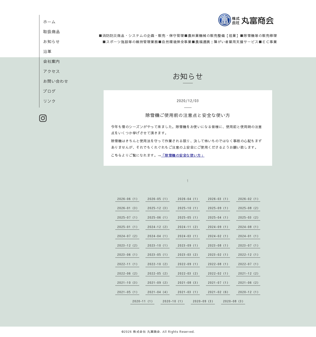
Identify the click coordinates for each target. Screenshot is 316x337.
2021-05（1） (128, 292)
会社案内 (51, 61)
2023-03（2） (189, 254)
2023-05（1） (158, 254)
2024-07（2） (128, 236)
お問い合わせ (55, 81)
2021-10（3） (128, 282)
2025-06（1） (158, 217)
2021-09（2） (158, 282)
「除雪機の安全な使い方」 (182, 155)
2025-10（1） (189, 208)
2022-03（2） (189, 273)
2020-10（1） (174, 301)
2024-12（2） (158, 227)
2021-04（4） (158, 292)
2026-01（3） (128, 208)
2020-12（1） (249, 292)
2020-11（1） (143, 301)
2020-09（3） (204, 301)
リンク (49, 101)
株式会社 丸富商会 (146, 332)
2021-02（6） (219, 292)
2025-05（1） (189, 217)
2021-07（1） (219, 282)
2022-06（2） (128, 273)
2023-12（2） (128, 245)
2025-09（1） (219, 208)
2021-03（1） (189, 292)
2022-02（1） (219, 273)
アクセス (51, 71)
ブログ (49, 91)
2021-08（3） (189, 282)
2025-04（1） (219, 217)
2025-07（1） (128, 217)
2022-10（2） (158, 264)
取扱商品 (51, 31)
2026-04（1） (189, 199)
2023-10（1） (158, 245)
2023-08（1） (219, 245)
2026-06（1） (128, 199)
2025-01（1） (128, 227)
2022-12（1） (249, 254)
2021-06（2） (249, 282)
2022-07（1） (249, 264)
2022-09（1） (189, 264)
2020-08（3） (234, 301)
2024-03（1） (189, 236)
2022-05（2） (158, 273)
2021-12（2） (249, 273)
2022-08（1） (219, 264)
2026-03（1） (219, 199)
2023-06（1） (128, 254)
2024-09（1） (219, 227)
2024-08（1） (249, 227)
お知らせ (51, 41)
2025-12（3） (158, 208)
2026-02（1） (249, 199)
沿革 (47, 51)
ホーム (49, 21)
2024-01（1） (249, 236)
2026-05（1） (158, 199)
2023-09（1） (189, 245)
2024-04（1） (158, 236)
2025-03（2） (249, 217)
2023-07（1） (249, 245)
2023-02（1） (219, 254)
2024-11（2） (189, 227)
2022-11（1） (128, 264)
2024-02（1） (219, 236)
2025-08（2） (249, 208)
